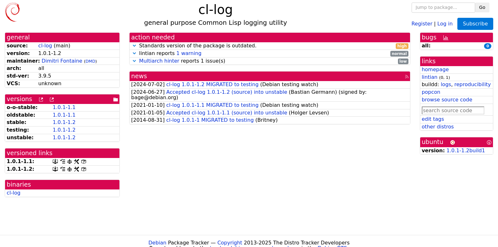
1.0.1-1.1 (64, 107)
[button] (134, 46)
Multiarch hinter (159, 61)
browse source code (447, 100)
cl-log (45, 46)
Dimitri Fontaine (62, 61)
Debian (157, 243)
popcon (431, 92)
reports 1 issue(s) (269, 61)
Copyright (229, 243)
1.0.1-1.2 (64, 122)
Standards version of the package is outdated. (269, 46)
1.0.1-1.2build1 (466, 151)
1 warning (188, 53)
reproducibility (472, 84)
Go (482, 7)
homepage (435, 69)
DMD (90, 61)
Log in (445, 23)
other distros (438, 127)
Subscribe (475, 24)
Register (422, 23)
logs (446, 84)
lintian (430, 77)
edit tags (433, 119)
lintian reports (269, 53)
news (139, 76)
